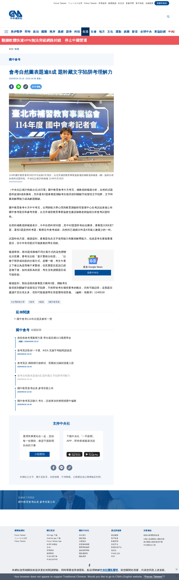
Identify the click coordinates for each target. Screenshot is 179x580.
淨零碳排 (102, 3)
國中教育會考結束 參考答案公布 (35, 388)
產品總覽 (116, 535)
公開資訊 (84, 543)
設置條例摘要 (86, 546)
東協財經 (160, 31)
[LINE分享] (18, 86)
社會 (93, 31)
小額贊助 (39, 454)
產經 (60, 31)
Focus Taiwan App (57, 543)
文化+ (50, 550)
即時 (27, 31)
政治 (36, 31)
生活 (85, 31)
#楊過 (41, 302)
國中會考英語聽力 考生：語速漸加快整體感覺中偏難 (46, 400)
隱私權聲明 (85, 558)
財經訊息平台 (118, 550)
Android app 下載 (56, 539)
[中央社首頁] (15, 15)
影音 (135, 31)
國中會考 (23, 330)
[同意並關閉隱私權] (177, 569)
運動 (118, 31)
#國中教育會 (54, 302)
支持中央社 (162, 3)
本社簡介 (84, 535)
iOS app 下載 (54, 535)
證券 (69, 31)
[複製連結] (25, 86)
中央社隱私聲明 (109, 570)
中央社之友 (117, 558)
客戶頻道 (140, 3)
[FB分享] (11, 86)
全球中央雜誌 (54, 546)
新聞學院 (51, 558)
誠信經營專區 (86, 554)
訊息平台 (116, 546)
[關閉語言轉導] (177, 576)
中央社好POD (54, 565)
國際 (44, 31)
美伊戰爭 (16, 31)
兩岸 (52, 31)
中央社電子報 (54, 561)
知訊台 (115, 554)
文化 (110, 31)
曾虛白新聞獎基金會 (153, 537)
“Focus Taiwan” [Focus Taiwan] (153, 576)
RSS (113, 561)
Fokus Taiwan (90, 3)
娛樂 (126, 31)
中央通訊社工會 (152, 554)
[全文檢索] (168, 16)
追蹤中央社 (93, 272)
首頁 (11, 49)
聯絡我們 (84, 561)
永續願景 (149, 3)
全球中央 (146, 31)
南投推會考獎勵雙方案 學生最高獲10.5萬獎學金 (44, 337)
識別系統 (84, 539)
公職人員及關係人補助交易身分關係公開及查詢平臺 (153, 547)
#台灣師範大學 (17, 302)
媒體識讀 (112, 3)
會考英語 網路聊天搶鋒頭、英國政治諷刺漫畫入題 (45, 363)
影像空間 (130, 3)
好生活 (121, 3)
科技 (77, 31)
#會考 (31, 302)
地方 (102, 31)
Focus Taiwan (60, 3)
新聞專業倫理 (86, 550)
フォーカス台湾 (75, 3)
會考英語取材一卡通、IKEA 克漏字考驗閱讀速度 (44, 350)
